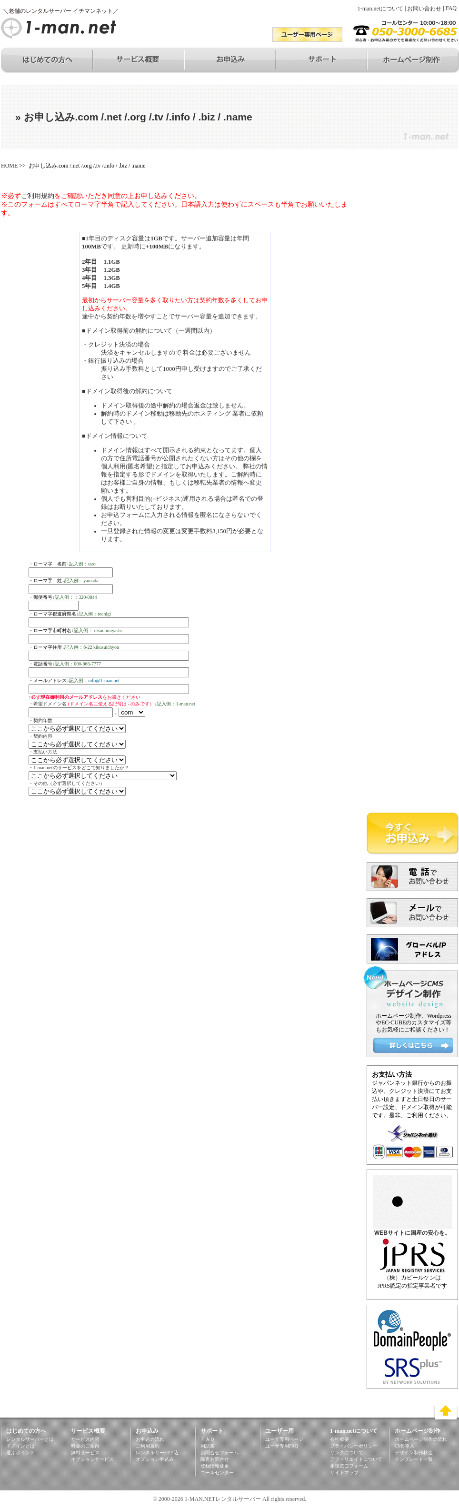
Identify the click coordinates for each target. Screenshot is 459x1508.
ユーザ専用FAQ (281, 1445)
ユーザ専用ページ (284, 1439)
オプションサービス (92, 1459)
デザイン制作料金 (414, 1452)
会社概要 (339, 1439)
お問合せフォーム (219, 1452)
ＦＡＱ (207, 1439)
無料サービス (85, 1452)
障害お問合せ (214, 1459)
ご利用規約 (37, 195)
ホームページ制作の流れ (421, 1439)
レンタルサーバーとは (30, 1439)
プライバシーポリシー (354, 1445)
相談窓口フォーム (349, 1465)
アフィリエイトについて (356, 1459)
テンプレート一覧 (414, 1459)
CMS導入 (404, 1445)
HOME (9, 165)
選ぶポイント (20, 1452)
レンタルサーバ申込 (157, 1452)
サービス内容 (85, 1439)
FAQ (451, 8)
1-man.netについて (380, 8)
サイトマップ (344, 1472)
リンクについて (346, 1452)
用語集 (207, 1445)
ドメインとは (20, 1445)
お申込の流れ (150, 1439)
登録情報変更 (214, 1465)
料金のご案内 (85, 1445)
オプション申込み (155, 1459)
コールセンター (217, 1472)
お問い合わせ (424, 8)
